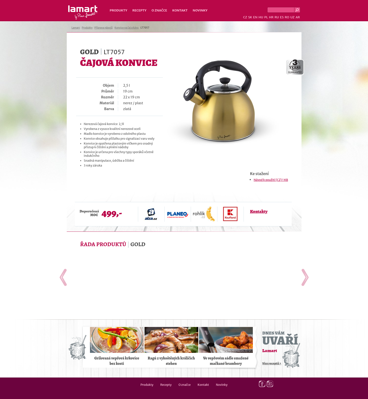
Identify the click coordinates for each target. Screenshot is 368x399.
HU (260, 17)
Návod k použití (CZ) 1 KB (271, 180)
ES (282, 17)
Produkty (118, 10)
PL (266, 17)
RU (277, 17)
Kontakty (259, 211)
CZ (245, 17)
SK (250, 17)
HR (271, 17)
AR (298, 17)
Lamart (83, 12)
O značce (159, 10)
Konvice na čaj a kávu (126, 27)
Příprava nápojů (103, 27)
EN (255, 17)
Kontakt (180, 10)
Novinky (200, 10)
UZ (292, 17)
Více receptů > (271, 363)
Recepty (139, 10)
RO (287, 17)
